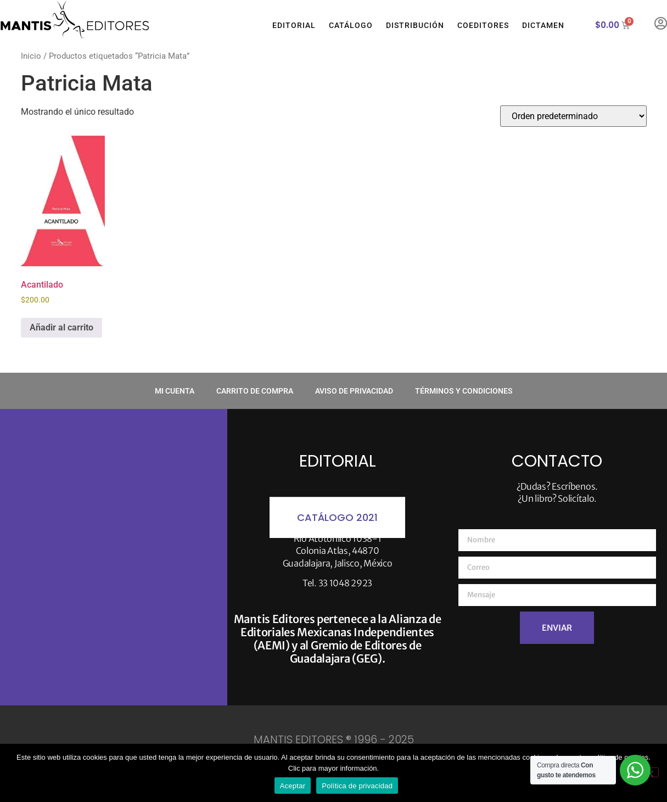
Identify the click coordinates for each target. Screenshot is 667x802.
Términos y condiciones (464, 390)
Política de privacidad (357, 786)
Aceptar (293, 786)
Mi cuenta (174, 390)
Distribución (415, 25)
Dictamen (543, 25)
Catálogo (351, 25)
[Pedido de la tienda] (573, 116)
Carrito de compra (254, 390)
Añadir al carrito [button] (61, 327)
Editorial (294, 25)
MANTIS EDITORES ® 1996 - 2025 (334, 739)
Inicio (31, 56)
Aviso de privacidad (354, 390)
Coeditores (483, 25)
